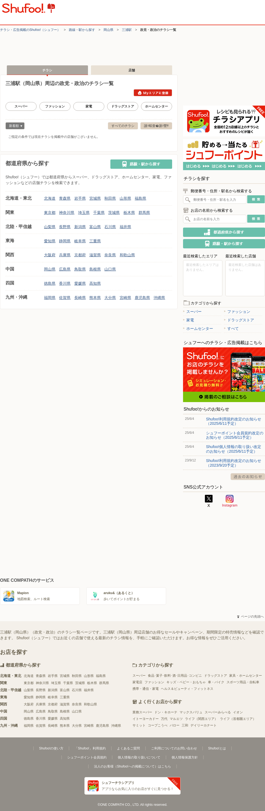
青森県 (64, 198)
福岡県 (49, 297)
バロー (174, 725)
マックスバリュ (190, 712)
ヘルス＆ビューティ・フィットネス (187, 689)
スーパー (21, 106)
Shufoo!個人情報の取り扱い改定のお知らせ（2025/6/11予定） (233, 448)
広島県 (64, 269)
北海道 (49, 198)
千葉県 (99, 212)
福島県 (140, 198)
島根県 (95, 269)
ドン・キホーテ (165, 712)
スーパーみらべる (218, 712)
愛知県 (49, 241)
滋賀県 (95, 255)
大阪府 (49, 255)
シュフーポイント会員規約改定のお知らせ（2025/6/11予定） (234, 435)
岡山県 (108, 30)
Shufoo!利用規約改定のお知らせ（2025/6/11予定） (233, 421)
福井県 (125, 227)
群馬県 (144, 212)
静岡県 (64, 241)
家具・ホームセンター (245, 676)
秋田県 (110, 198)
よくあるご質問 (128, 748)
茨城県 (114, 212)
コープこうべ (157, 725)
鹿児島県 (142, 297)
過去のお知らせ (248, 476)
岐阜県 (80, 241)
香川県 (64, 283)
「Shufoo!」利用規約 (90, 748)
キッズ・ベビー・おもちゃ (186, 682)
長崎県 (80, 297)
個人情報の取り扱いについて (139, 757)
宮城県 (95, 198)
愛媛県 (80, 283)
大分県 (110, 297)
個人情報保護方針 (185, 757)
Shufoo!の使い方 (51, 748)
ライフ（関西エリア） (201, 719)
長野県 (64, 227)
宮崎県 (125, 297)
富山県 (95, 227)
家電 (89, 106)
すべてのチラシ (122, 126)
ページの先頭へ (250, 616)
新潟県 (80, 227)
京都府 (80, 255)
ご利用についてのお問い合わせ (174, 748)
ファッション (55, 106)
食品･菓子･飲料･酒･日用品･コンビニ (175, 676)
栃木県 (129, 212)
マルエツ (176, 719)
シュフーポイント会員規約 (87, 757)
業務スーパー (142, 712)
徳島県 (49, 283)
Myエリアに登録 (153, 92)
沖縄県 (159, 297)
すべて (231, 328)
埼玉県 (84, 212)
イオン (238, 712)
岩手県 (80, 198)
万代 (164, 719)
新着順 (13, 126)
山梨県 (49, 227)
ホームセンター (156, 106)
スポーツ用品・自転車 (242, 682)
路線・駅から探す (82, 30)
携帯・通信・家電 (145, 689)
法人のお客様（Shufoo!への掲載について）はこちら (132, 766)
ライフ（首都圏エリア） (238, 719)
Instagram (229, 501)
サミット (139, 725)
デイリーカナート (203, 725)
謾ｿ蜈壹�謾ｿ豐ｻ (156, 126)
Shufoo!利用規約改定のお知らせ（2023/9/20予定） (233, 462)
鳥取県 (80, 269)
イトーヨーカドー (145, 719)
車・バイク (216, 682)
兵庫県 (64, 255)
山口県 (110, 269)
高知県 (95, 283)
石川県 (110, 227)
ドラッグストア (122, 106)
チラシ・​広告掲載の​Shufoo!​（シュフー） (30, 30)
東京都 (49, 212)
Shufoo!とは (217, 748)
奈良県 (110, 255)
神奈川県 (66, 212)
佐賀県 (64, 297)
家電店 (137, 682)
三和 (185, 725)
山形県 (125, 198)
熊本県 (95, 297)
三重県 (95, 241)
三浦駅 (127, 30)
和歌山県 (127, 255)
